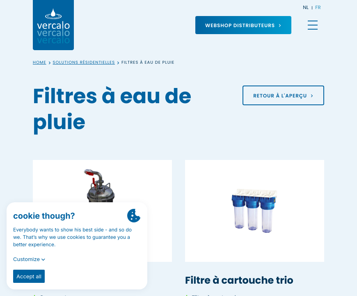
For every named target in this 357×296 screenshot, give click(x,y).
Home (39, 62)
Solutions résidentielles (84, 62)
